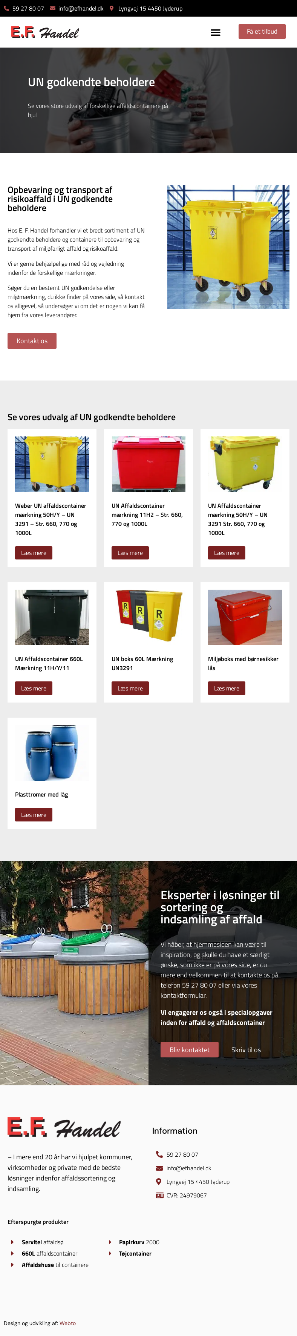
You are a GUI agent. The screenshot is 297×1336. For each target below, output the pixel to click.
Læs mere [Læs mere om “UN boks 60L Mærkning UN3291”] (130, 688)
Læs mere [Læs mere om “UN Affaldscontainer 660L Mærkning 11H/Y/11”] (33, 688)
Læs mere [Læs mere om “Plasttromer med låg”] (33, 814)
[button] (213, 32)
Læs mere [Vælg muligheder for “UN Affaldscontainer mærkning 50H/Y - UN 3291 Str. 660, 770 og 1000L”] (226, 553)
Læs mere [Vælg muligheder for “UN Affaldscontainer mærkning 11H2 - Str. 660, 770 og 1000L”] (130, 553)
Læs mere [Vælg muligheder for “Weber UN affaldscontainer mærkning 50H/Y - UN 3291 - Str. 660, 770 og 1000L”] (33, 553)
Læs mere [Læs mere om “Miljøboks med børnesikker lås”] (226, 688)
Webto (68, 1323)
